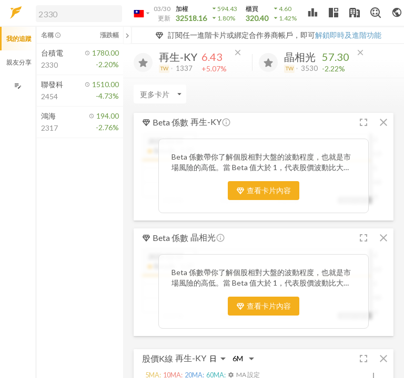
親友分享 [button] (19, 62)
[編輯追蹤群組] (17, 86)
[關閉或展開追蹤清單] (127, 35)
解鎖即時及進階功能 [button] (348, 34)
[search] (79, 13)
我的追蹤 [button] (19, 39)
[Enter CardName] (160, 94)
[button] (77, 13)
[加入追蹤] (143, 62)
